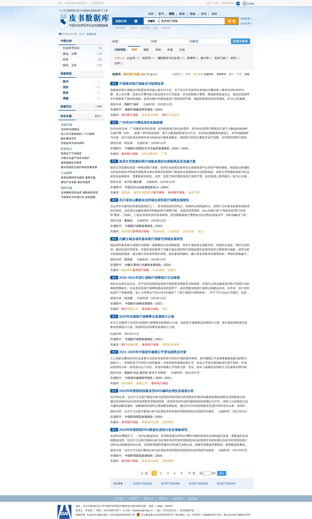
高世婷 (128, 259)
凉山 (200, 231)
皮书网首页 (97, 3)
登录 (209, 3)
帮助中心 (163, 498)
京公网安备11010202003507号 (155, 515)
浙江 (165, 308)
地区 (146, 49)
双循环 (133, 28)
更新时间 (221, 74)
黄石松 (144, 372)
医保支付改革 (150, 422)
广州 (164, 153)
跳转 (221, 473)
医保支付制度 (150, 114)
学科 (134, 49)
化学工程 (221, 58)
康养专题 (90, 177)
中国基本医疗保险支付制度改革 (141, 83)
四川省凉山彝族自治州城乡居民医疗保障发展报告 (154, 200)
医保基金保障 (170, 344)
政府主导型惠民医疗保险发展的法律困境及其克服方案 (157, 161)
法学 (118, 63)
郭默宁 (128, 104)
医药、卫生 (70, 65)
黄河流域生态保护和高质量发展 (79, 167)
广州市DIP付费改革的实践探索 (141, 122)
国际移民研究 (90, 192)
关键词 (151, 21)
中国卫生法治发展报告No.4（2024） (148, 187)
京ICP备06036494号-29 (122, 514)
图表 (182, 13)
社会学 (133, 58)
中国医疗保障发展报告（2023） (145, 225)
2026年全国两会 (70, 129)
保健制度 (129, 344)
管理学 (193, 58)
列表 (239, 74)
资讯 (204, 13)
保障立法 (129, 308)
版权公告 (148, 498)
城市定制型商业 (149, 192)
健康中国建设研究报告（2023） (145, 109)
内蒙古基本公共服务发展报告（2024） (149, 264)
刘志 (136, 372)
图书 (161, 13)
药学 (235, 58)
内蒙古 (172, 270)
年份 (158, 49)
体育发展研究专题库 (72, 177)
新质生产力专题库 (71, 153)
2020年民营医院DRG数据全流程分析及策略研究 (153, 429)
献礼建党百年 (68, 138)
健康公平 (141, 383)
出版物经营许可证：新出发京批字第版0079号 (226, 514)
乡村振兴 (145, 28)
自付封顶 (188, 231)
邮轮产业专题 (68, 182)
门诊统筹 (173, 231)
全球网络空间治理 (71, 192)
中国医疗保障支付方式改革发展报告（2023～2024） (157, 148)
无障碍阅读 (228, 3)
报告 (172, 13)
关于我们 (119, 498)
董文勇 (137, 181)
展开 (100, 106)
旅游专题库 (83, 182)
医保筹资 (158, 231)
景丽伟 (128, 372)
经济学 (149, 58)
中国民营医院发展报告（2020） (145, 416)
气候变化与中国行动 (72, 197)
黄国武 (128, 220)
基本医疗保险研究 (226, 483)
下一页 (191, 473)
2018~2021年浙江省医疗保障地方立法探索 (149, 277)
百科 (214, 13)
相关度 (197, 74)
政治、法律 (70, 53)
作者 (170, 49)
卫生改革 (170, 114)
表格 (247, 74)
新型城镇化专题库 (71, 162)
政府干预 (194, 192)
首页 (81, 34)
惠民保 (125, 192)
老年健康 (127, 383)
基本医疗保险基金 (142, 483)
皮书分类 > (246, 23)
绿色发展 (166, 28)
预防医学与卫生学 (171, 58)
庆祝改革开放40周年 (72, 143)
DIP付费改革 (150, 153)
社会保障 (158, 270)
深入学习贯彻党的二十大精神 (78, 133)
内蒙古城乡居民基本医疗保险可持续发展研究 (151, 239)
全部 (151, 13)
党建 (155, 28)
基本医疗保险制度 (198, 483)
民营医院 (168, 422)
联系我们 (134, 498)
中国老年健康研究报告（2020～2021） (149, 377)
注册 (216, 3)
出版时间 (208, 74)
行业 (182, 49)
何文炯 (128, 298)
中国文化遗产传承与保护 (75, 158)
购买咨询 (178, 498)
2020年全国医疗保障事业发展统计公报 (146, 316)
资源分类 (121, 21)
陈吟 (136, 104)
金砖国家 (90, 197)
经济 (65, 59)
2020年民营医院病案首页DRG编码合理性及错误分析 (156, 391)
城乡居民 (135, 231)
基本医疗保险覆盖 (170, 483)
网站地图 (192, 498)
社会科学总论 (71, 47)
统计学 (206, 58)
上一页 (144, 473)
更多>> (98, 116)
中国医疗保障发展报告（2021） (145, 303)
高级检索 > (246, 18)
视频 (193, 13)
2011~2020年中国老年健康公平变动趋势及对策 (152, 352)
